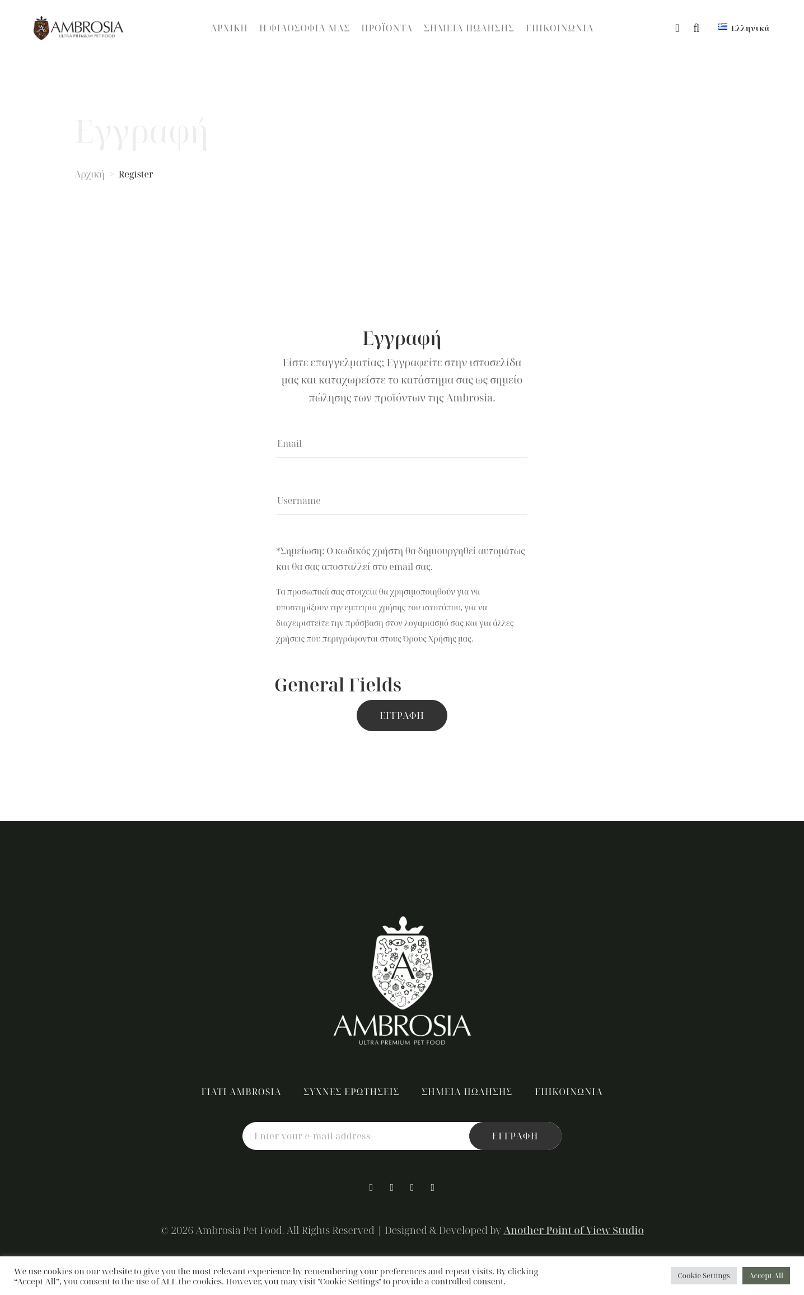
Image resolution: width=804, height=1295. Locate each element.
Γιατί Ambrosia (241, 1092)
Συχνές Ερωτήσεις (352, 1092)
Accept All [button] (766, 1275)
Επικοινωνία (559, 28)
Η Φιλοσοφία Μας (304, 28)
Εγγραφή (402, 715)
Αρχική (229, 28)
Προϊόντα (387, 28)
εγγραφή (515, 1136)
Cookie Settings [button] (703, 1275)
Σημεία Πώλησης (469, 28)
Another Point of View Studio (573, 1230)
